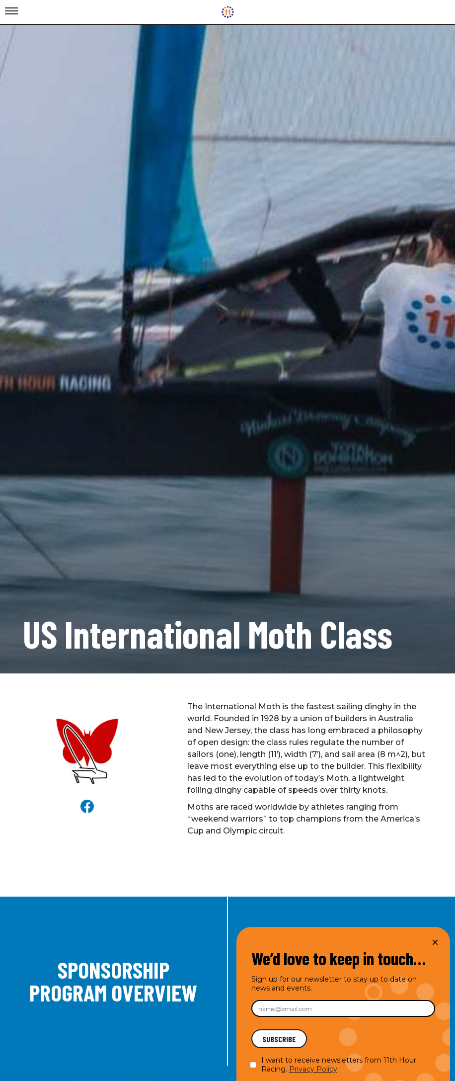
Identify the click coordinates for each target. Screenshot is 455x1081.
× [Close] (435, 942)
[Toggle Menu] (11, 11)
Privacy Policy (313, 1069)
